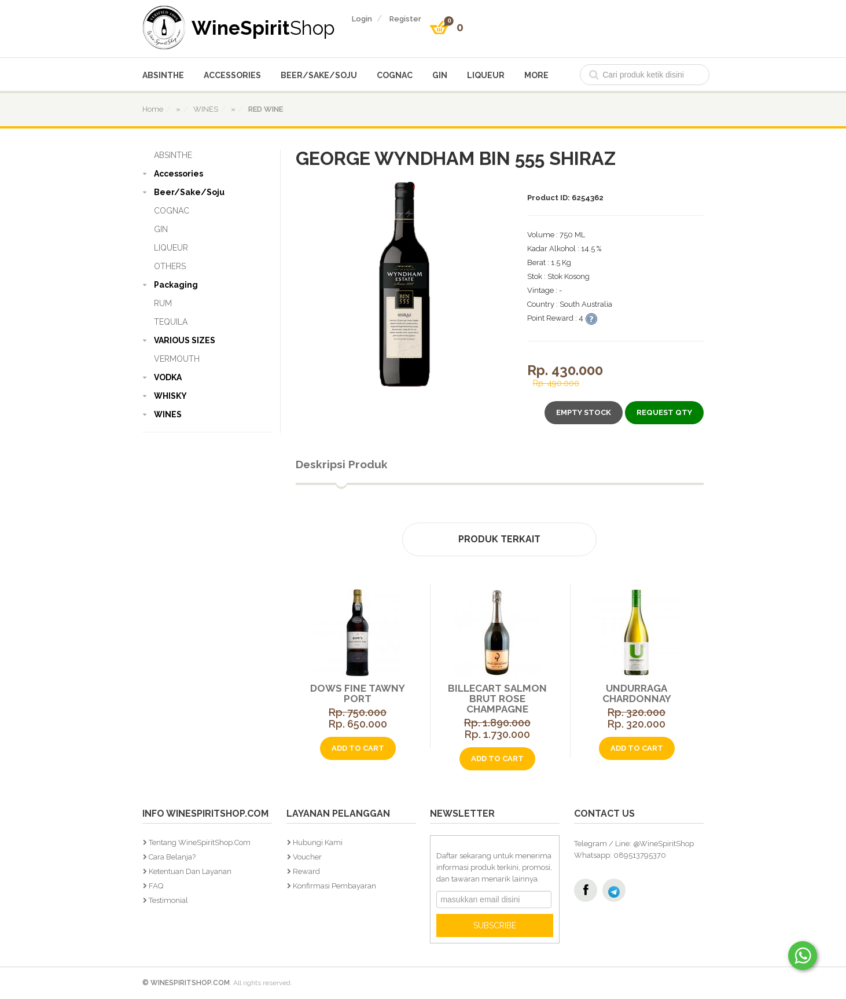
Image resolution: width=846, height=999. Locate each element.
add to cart (355, 748)
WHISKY (170, 396)
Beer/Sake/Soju (319, 75)
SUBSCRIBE (494, 925)
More (536, 75)
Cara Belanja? (172, 857)
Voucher (307, 857)
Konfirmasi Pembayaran (334, 886)
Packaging (176, 284)
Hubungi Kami (318, 842)
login (362, 18)
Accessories (232, 75)
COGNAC (395, 75)
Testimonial (168, 900)
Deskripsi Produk (342, 464)
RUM (163, 303)
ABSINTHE (163, 75)
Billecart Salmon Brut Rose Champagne (495, 698)
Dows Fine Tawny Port (355, 693)
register (405, 18)
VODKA (168, 377)
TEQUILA (170, 321)
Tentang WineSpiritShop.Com (200, 842)
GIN (439, 75)
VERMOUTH (177, 358)
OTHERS (170, 266)
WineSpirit (263, 27)
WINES (168, 414)
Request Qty (664, 412)
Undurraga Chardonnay (634, 693)
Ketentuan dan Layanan (190, 871)
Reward (306, 871)
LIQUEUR (486, 75)
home (152, 109)
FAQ (156, 886)
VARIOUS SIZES (184, 340)
